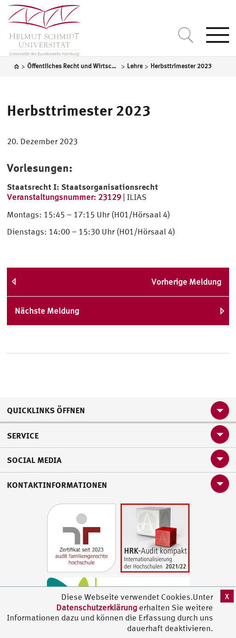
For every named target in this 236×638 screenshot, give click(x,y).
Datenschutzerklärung (96, 607)
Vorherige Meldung (186, 282)
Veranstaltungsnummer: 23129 (64, 197)
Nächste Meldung (47, 311)
